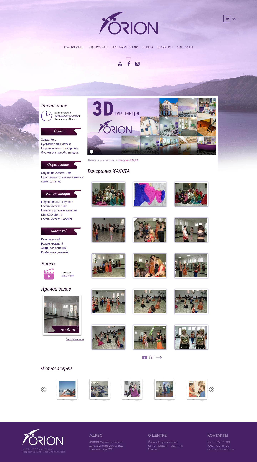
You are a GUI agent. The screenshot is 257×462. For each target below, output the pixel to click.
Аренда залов (56, 289)
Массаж (58, 231)
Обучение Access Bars (56, 173)
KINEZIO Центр (51, 215)
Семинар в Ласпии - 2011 (62, 403)
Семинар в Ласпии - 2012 (95, 403)
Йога (58, 131)
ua (234, 18)
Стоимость (98, 47)
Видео (147, 47)
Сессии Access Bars (54, 206)
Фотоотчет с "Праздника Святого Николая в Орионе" (160, 404)
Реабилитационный (54, 252)
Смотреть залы (75, 339)
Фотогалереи (56, 368)
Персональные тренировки (59, 148)
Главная (92, 160)
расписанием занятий (67, 115)
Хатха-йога (49, 139)
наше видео (68, 275)
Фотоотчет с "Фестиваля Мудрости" (128, 404)
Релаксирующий (52, 243)
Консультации (58, 193)
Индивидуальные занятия (59, 210)
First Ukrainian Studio (54, 451)
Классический (50, 239)
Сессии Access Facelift (56, 219)
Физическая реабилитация (59, 152)
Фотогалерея (107, 160)
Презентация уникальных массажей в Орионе (192, 404)
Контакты (185, 47)
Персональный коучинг (57, 202)
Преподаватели (125, 47)
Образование (58, 164)
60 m (70, 329)
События (164, 47)
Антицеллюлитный (54, 248)
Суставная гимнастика (56, 144)
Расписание (74, 47)
